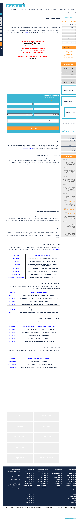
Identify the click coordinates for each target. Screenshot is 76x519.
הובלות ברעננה (26, 496)
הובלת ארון (55, 479)
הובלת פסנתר (68, 232)
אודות (69, 9)
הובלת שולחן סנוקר (53, 473)
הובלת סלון (55, 485)
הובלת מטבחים (54, 477)
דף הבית (54, 16)
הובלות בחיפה (26, 502)
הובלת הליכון (41, 477)
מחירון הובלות (68, 169)
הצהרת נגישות (68, 498)
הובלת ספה (55, 487)
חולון (69, 77)
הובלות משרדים (28, 9)
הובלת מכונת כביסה (39, 485)
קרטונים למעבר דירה (19, 9)
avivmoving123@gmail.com (10, 476)
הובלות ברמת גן (26, 487)
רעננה (69, 71)
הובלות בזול (69, 487)
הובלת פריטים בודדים (68, 145)
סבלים (70, 490)
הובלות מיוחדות (68, 178)
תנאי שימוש (69, 496)
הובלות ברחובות (26, 471)
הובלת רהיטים (54, 471)
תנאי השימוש (15, 133)
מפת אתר (69, 502)
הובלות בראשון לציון (25, 485)
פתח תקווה (61, 82)
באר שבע (69, 82)
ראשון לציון (61, 68)
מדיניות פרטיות (68, 213)
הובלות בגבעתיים (26, 483)
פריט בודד (23, 32)
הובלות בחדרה (26, 500)
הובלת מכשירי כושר (39, 481)
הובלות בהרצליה (26, 494)
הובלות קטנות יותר (53, 249)
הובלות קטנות (43, 9)
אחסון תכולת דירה (68, 138)
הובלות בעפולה (26, 479)
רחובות (69, 74)
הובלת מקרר (41, 487)
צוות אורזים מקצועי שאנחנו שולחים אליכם (29, 221)
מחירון (7, 9)
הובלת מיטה (55, 483)
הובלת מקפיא (40, 483)
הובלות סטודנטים (68, 475)
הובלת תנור (41, 473)
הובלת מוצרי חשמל (39, 471)
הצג (50, 22)
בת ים (62, 77)
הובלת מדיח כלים (39, 475)
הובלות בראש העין (25, 475)
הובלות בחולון (26, 473)
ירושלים (69, 68)
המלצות (72, 12)
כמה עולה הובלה (69, 140)
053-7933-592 (12, 5)
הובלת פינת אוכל (54, 490)
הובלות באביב (69, 469)
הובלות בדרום (26, 498)
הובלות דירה (63, 9)
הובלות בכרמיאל (26, 481)
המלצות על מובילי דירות (66, 209)
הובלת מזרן (55, 481)
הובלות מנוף (56, 9)
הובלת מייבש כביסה (39, 479)
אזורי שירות (36, 9)
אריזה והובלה (69, 152)
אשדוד (61, 79)
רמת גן (61, 71)
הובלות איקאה (68, 161)
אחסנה (11, 9)
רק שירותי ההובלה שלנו (24, 148)
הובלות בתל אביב (68, 195)
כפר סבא (62, 74)
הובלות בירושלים (26, 477)
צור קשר (64, 12)
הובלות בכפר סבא (25, 490)
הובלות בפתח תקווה (25, 492)
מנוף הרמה (50, 9)
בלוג (68, 12)
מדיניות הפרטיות (10, 133)
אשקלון (69, 79)
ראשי (73, 9)
